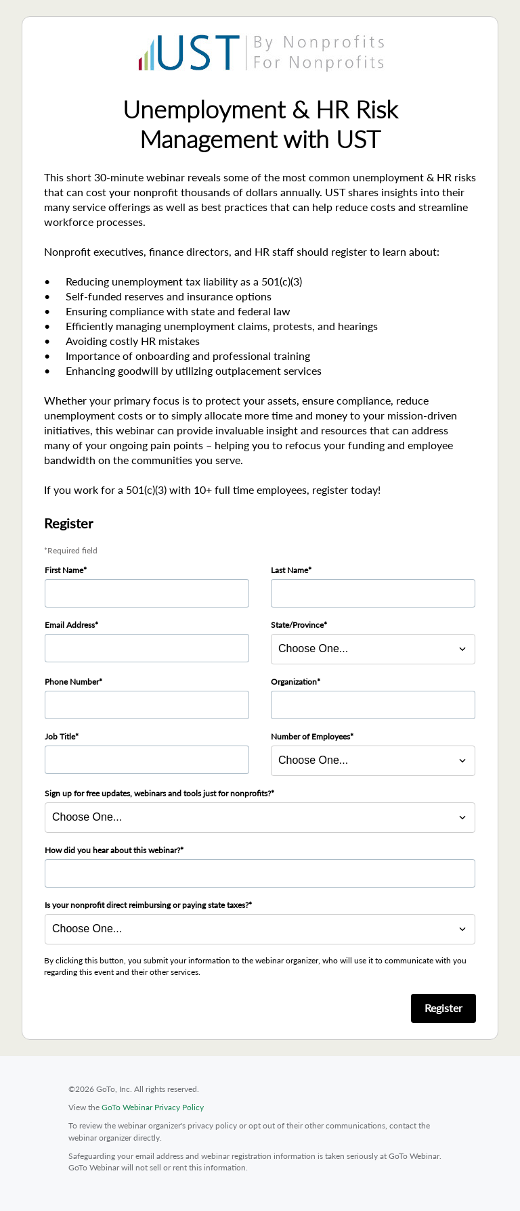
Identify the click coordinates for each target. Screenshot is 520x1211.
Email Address (70, 625)
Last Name (289, 570)
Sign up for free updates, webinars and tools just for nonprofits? (158, 793)
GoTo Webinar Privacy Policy (153, 1107)
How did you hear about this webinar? (112, 850)
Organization (294, 682)
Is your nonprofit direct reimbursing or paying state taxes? (146, 905)
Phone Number (72, 682)
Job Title (60, 736)
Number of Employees (310, 736)
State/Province (297, 625)
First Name (64, 570)
